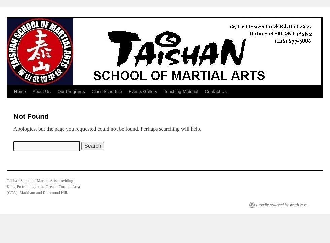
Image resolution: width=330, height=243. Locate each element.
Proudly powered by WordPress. (282, 204)
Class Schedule (107, 91)
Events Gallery (143, 91)
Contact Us (216, 91)
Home (20, 91)
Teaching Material (181, 91)
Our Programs (71, 91)
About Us (42, 91)
